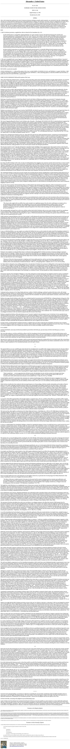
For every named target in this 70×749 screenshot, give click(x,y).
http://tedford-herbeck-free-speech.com (17, 746)
